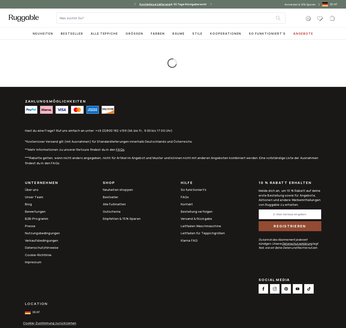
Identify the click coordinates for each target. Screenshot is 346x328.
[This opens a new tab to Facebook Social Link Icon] (263, 289)
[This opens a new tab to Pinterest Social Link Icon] (286, 289)
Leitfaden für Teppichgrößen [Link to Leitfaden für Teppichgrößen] (203, 233)
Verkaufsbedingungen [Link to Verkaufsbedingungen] (41, 240)
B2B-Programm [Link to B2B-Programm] (36, 218)
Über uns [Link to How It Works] (31, 189)
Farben (158, 34)
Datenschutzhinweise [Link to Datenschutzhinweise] (42, 247)
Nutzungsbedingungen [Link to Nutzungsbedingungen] (42, 233)
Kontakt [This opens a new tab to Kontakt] (187, 204)
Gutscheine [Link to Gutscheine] (112, 211)
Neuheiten (43, 34)
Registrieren (290, 226)
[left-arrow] (135, 4)
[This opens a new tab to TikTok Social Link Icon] (309, 289)
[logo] (24, 18)
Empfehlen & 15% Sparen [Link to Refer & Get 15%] (122, 218)
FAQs (120, 149)
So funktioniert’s (267, 34)
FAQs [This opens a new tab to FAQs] (185, 197)
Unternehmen (41, 183)
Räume (178, 34)
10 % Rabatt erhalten (285, 183)
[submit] (280, 18)
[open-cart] (332, 18)
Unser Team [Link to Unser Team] (34, 197)
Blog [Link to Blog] (28, 204)
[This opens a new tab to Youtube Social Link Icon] (297, 289)
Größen (134, 34)
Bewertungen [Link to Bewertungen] (35, 211)
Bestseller (72, 34)
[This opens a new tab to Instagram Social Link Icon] (275, 289)
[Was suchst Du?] (166, 18)
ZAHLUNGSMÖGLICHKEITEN (55, 101)
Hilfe (187, 183)
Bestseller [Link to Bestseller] (110, 197)
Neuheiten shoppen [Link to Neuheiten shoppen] (118, 189)
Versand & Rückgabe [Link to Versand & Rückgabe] (196, 218)
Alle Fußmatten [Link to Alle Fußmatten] (114, 204)
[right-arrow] (210, 4)
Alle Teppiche (104, 34)
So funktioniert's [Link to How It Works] (194, 189)
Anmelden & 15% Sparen (300, 4)
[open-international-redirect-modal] (330, 4)
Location (36, 303)
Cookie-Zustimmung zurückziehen (49, 323)
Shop (109, 183)
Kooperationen (225, 34)
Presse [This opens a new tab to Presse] (30, 226)
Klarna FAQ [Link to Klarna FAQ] (189, 240)
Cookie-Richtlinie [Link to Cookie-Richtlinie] (38, 255)
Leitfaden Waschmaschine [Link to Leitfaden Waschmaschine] (201, 226)
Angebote (303, 34)
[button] (308, 18)
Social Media (274, 280)
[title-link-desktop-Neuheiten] (43, 33)
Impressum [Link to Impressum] (33, 262)
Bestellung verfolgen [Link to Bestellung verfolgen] (197, 211)
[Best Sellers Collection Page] (72, 33)
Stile (197, 34)
